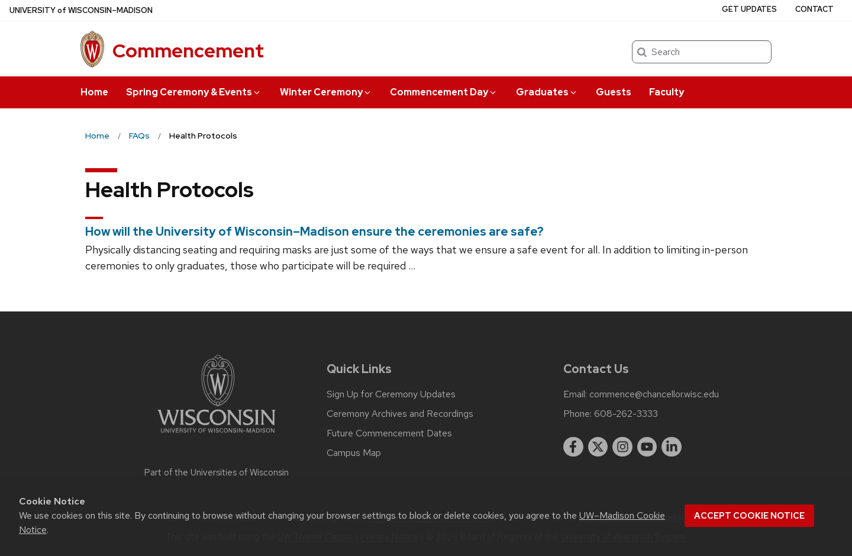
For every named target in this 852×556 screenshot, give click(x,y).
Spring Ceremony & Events (194, 92)
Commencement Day (444, 92)
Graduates (547, 92)
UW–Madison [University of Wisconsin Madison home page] (81, 10)
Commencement (188, 50)
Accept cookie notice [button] (749, 516)
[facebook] (573, 447)
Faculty (666, 92)
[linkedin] (671, 447)
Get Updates (749, 9)
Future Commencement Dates (389, 433)
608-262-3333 (626, 414)
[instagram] (622, 447)
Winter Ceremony (326, 92)
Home (94, 92)
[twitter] (598, 447)
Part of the (216, 472)
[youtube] (647, 447)
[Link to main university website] (216, 435)
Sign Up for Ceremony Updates (391, 394)
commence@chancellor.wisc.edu (654, 394)
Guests (613, 92)
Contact (814, 9)
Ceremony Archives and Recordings (400, 414)
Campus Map (354, 453)
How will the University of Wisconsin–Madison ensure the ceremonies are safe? (314, 231)
